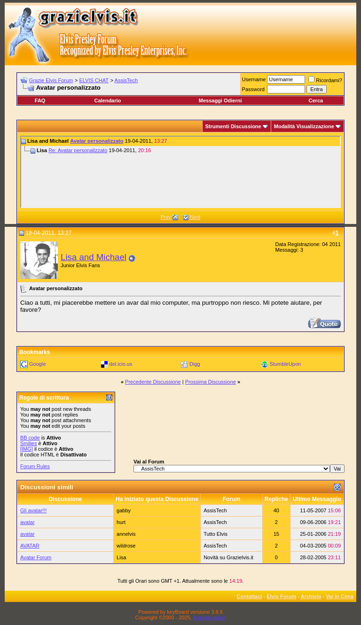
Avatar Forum (35, 557)
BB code (30, 437)
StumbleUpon (285, 364)
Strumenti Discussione (233, 126)
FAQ (40, 100)
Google (37, 364)
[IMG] (26, 449)
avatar (27, 522)
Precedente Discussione (153, 382)
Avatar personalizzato (96, 141)
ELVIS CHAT (94, 80)
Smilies (28, 443)
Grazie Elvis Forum (51, 80)
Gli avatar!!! (33, 510)
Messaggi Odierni (220, 100)
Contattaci (249, 596)
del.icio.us (121, 364)
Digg (194, 364)
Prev (166, 217)
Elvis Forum (281, 596)
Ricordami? (325, 80)
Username (254, 79)
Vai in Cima (339, 596)
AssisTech (126, 80)
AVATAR (29, 545)
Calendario (107, 100)
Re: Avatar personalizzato (77, 150)
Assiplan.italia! (209, 617)
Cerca (316, 100)
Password (253, 89)
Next (195, 217)
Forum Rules (35, 466)
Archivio (311, 596)
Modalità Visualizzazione (304, 126)
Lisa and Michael (93, 257)
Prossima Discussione (210, 382)
